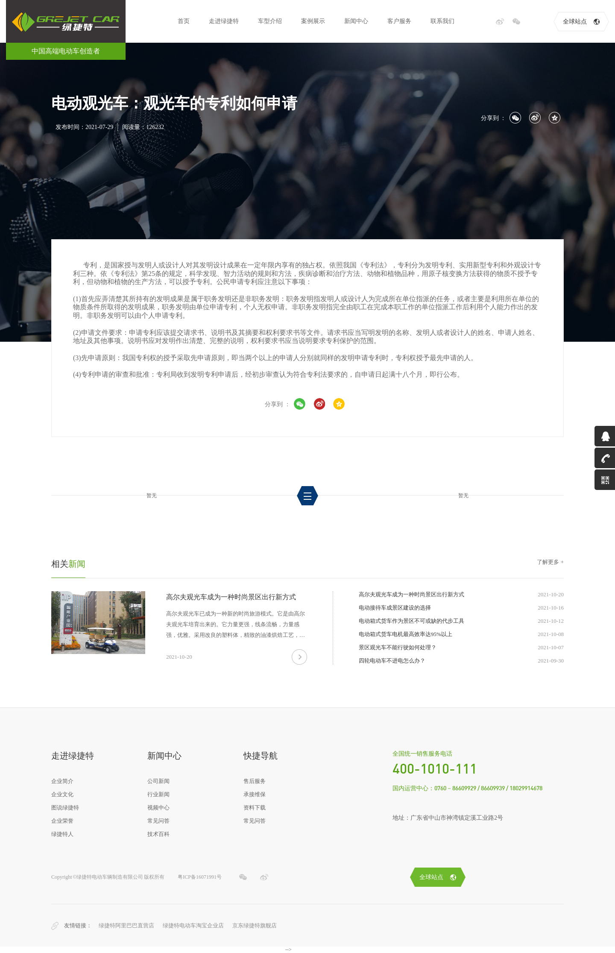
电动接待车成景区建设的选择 (395, 607)
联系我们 (442, 21)
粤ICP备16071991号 (200, 877)
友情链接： (78, 925)
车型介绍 (270, 21)
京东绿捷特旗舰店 (254, 925)
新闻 (68, 564)
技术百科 (158, 834)
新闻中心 (356, 21)
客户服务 (399, 21)
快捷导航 (260, 755)
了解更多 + (550, 562)
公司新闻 (158, 781)
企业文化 (62, 794)
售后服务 (254, 781)
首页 (184, 21)
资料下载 (254, 807)
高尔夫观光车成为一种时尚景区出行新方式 (231, 597)
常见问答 (158, 821)
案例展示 (313, 21)
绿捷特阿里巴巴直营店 (126, 925)
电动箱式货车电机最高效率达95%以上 (405, 634)
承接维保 (254, 794)
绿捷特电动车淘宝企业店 (193, 925)
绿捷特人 (62, 834)
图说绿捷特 (65, 807)
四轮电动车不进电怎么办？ (392, 660)
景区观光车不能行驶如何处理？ (397, 647)
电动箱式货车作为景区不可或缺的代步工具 (411, 621)
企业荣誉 (62, 821)
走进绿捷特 (224, 21)
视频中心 (158, 807)
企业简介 (62, 781)
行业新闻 (158, 794)
